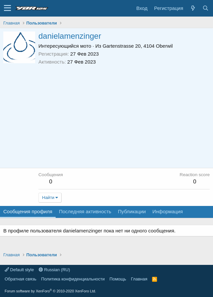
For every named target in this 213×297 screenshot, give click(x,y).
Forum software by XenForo (50, 291)
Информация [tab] (167, 211)
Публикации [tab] (132, 211)
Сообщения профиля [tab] (27, 211)
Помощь (118, 278)
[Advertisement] (124, 115)
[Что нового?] (192, 8)
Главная (139, 278)
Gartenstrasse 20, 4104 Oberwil (138, 46)
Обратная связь (20, 278)
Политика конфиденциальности (73, 278)
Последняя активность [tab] (85, 211)
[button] (7, 8)
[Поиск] (205, 8)
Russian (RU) (54, 269)
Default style (19, 269)
